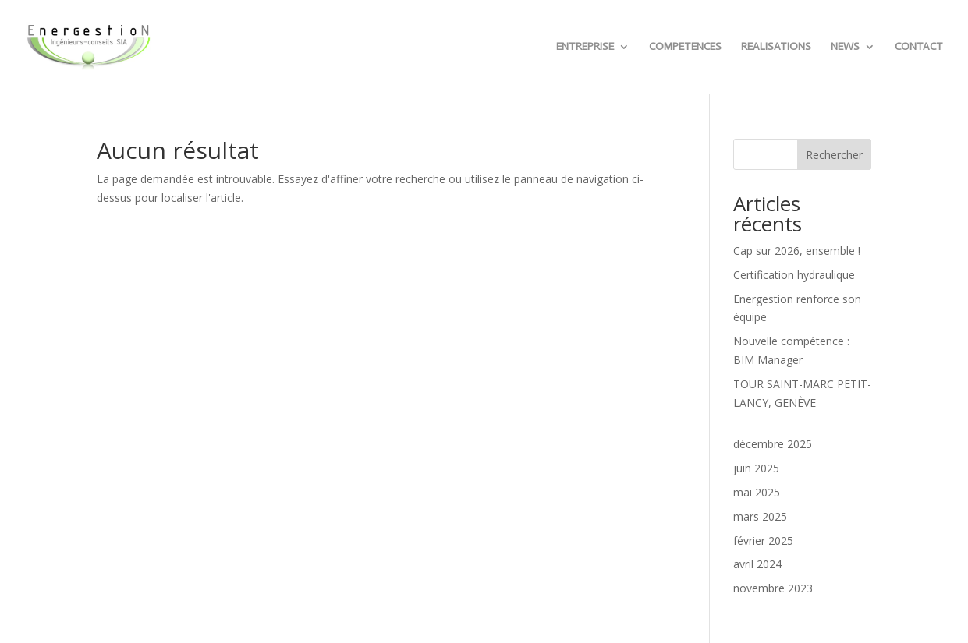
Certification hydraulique (794, 274)
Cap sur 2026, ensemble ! (796, 250)
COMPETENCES (685, 47)
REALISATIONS (776, 47)
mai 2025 (756, 492)
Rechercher (834, 154)
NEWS (845, 47)
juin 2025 (756, 468)
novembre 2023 (773, 588)
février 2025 (763, 540)
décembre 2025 (772, 443)
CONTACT (919, 47)
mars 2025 (760, 516)
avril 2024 (757, 563)
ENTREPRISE (585, 47)
